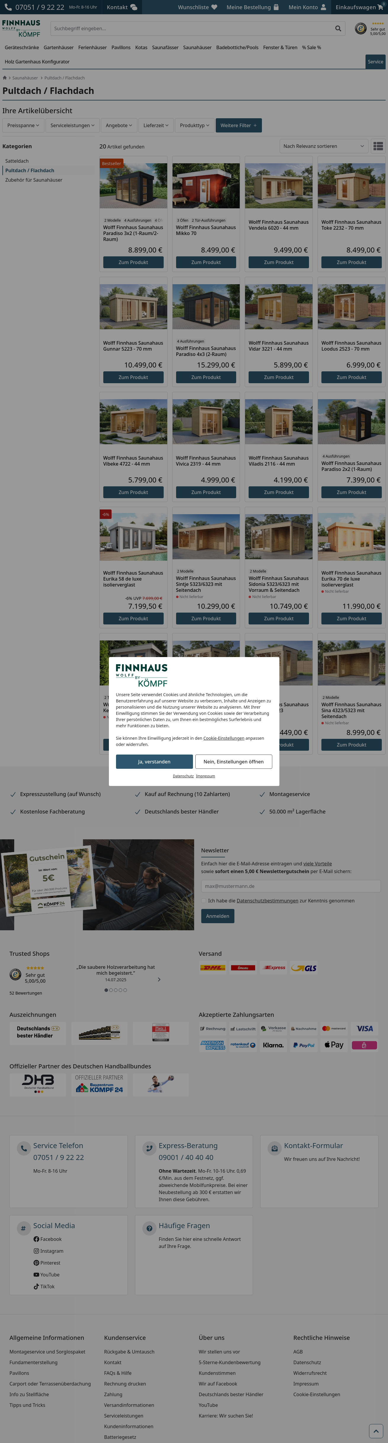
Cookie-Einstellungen (223, 738)
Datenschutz (183, 776)
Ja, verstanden (154, 761)
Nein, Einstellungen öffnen (234, 761)
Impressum (205, 776)
